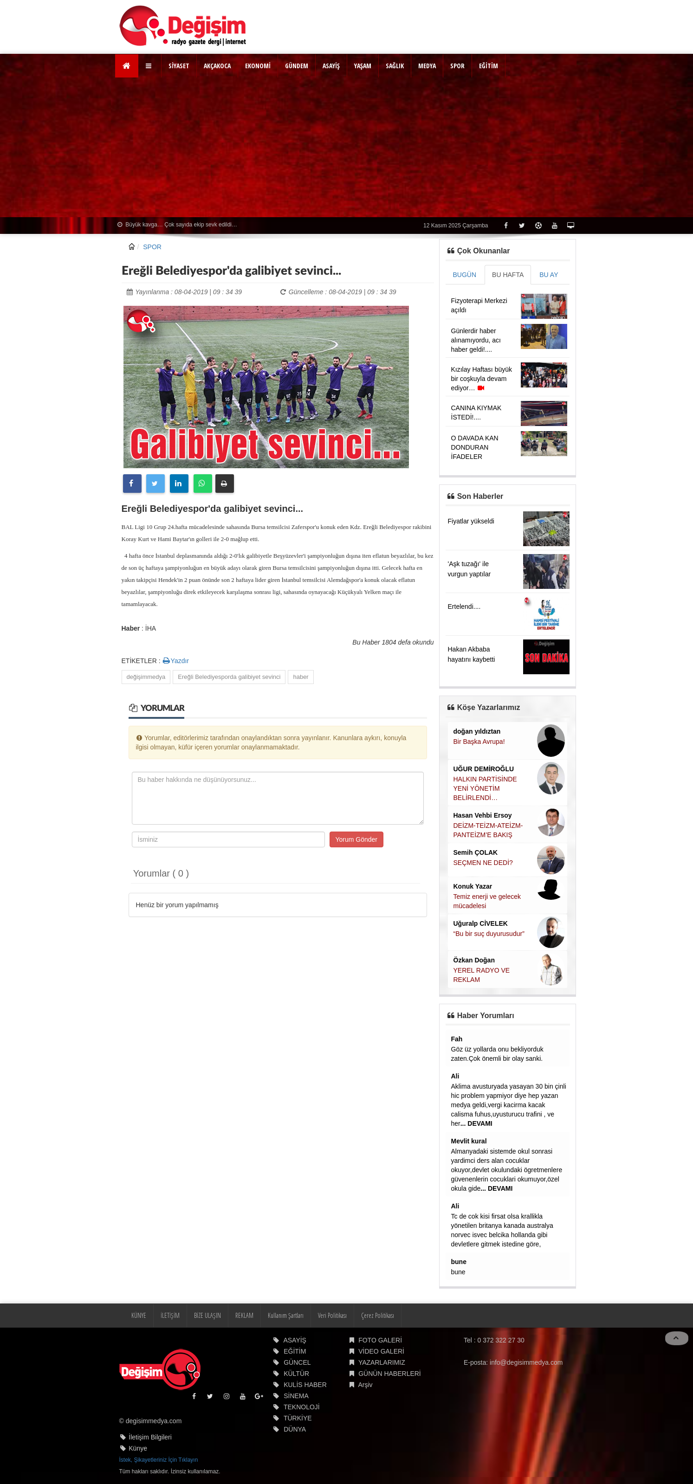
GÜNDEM (296, 65)
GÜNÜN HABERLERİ (389, 1373)
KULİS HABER (305, 1384)
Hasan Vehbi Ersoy (482, 815)
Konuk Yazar (472, 886)
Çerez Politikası (377, 1315)
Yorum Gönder (357, 839)
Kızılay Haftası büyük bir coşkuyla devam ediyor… (481, 379)
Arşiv (365, 1384)
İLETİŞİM (170, 1315)
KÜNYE (138, 1315)
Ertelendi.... (464, 606)
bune (458, 1261)
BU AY (548, 274)
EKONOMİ (258, 65)
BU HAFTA (508, 274)
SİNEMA (296, 1396)
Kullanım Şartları (286, 1315)
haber (300, 676)
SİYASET (178, 65)
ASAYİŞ (331, 65)
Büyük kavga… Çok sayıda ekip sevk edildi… (177, 224)
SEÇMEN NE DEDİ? (483, 862)
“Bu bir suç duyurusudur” (489, 933)
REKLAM (244, 1315)
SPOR (457, 65)
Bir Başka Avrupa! (479, 741)
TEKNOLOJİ (302, 1407)
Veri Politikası (332, 1315)
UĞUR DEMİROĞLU (483, 769)
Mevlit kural (469, 1141)
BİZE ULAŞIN (207, 1315)
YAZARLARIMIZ (381, 1362)
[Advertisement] (346, 148)
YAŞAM (362, 65)
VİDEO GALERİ (381, 1351)
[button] (149, 65)
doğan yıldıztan (477, 731)
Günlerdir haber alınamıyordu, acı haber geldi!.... (476, 340)
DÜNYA (295, 1429)
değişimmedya (146, 676)
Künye (138, 1448)
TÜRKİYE (298, 1418)
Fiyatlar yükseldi (471, 521)
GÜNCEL (297, 1362)
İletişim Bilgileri (150, 1437)
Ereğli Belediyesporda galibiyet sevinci (229, 676)
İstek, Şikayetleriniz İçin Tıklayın (158, 1460)
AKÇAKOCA (217, 65)
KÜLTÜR (296, 1373)
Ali (455, 1076)
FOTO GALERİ (380, 1340)
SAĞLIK (395, 65)
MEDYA (427, 65)
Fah (457, 1039)
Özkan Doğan (474, 960)
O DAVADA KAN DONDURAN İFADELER (475, 447)
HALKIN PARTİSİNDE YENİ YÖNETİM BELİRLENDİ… (485, 788)
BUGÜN (465, 274)
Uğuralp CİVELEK (480, 923)
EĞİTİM (488, 65)
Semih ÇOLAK (475, 852)
